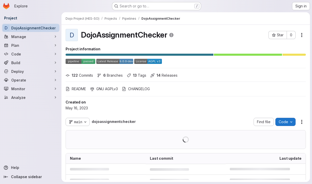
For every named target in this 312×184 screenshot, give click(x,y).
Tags (136, 75)
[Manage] (30, 36)
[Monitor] (30, 89)
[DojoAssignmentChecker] (30, 28)
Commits (79, 75)
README (76, 89)
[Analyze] (30, 97)
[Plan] (30, 45)
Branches (110, 75)
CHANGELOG (136, 89)
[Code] (30, 54)
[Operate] (30, 80)
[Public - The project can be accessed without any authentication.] (171, 35)
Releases (164, 75)
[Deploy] (30, 71)
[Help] (30, 168)
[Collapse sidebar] (30, 177)
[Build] (30, 63)
